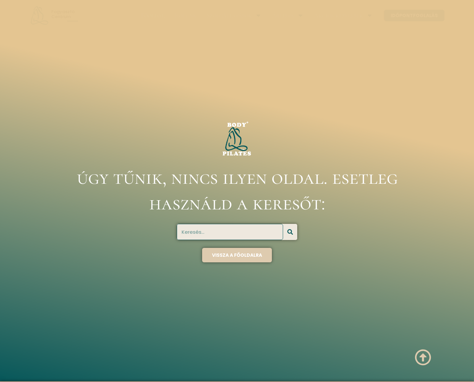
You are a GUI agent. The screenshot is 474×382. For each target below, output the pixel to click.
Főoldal (153, 15)
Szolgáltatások (234, 15)
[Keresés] (290, 232)
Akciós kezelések (343, 15)
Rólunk (185, 15)
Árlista (288, 15)
